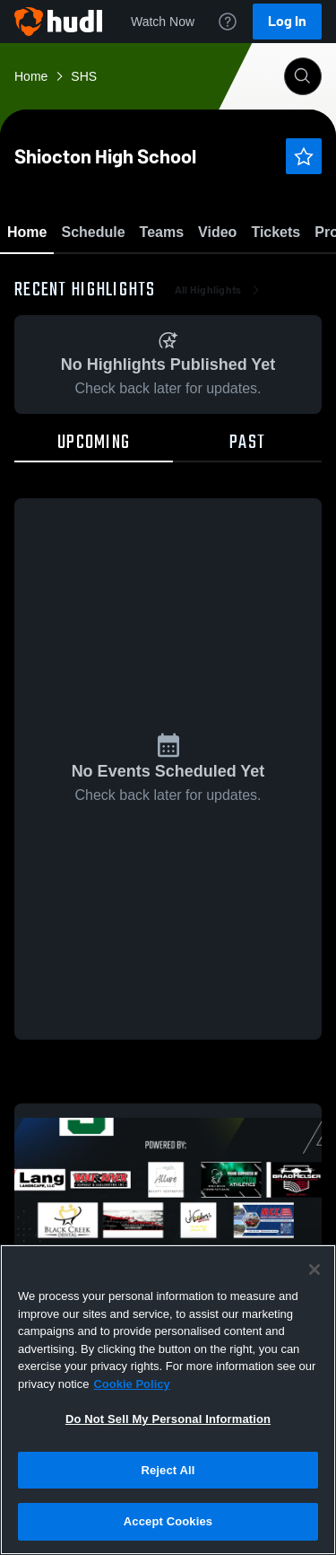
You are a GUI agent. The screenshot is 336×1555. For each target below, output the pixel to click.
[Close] (314, 1269)
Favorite (147, 278)
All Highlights (219, 395)
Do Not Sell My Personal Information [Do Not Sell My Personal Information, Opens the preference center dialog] (168, 1419)
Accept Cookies (168, 1521)
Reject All (167, 1470)
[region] (168, 1399)
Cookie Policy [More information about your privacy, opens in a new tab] (131, 1384)
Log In (287, 21)
